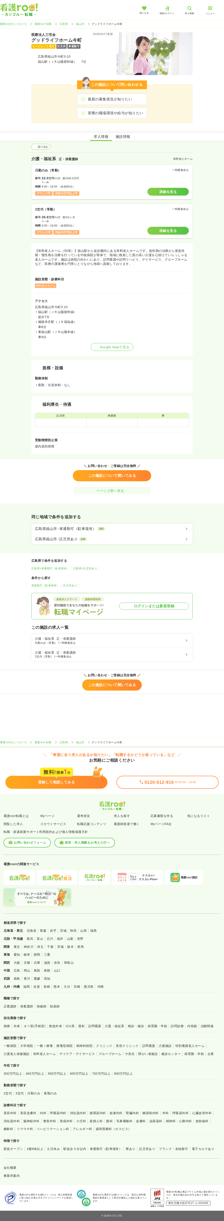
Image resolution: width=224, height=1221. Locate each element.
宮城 (63, 930)
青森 (43, 930)
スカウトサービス (53, 824)
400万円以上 (35, 1073)
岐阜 (27, 954)
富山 (40, 938)
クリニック (104, 1046)
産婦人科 (96, 1121)
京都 (27, 962)
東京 (17, 947)
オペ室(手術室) (34, 1026)
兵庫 (37, 962)
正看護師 (10, 1006)
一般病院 (10, 1046)
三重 (47, 954)
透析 (81, 1026)
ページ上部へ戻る (112, 491)
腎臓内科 (132, 1113)
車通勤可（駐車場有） (45, 585)
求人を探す (122, 816)
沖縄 (100, 986)
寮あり (130, 1149)
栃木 (70, 947)
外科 (165, 1113)
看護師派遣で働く (127, 824)
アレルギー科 (82, 1129)
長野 (80, 938)
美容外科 (10, 1113)
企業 (210, 1054)
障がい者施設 (148, 1054)
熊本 (57, 986)
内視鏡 (192, 1026)
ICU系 (70, 1026)
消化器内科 (78, 1113)
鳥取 (37, 970)
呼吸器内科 (58, 1113)
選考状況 (83, 816)
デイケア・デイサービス (77, 1054)
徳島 (17, 978)
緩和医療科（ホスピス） (113, 1129)
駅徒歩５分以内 (74, 1149)
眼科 (109, 1121)
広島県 (64, 24)
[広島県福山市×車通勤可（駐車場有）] (112, 529)
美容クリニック (127, 1046)
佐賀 (36, 986)
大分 (67, 986)
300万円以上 (13, 1073)
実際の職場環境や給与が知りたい (115, 113)
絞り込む (41, 147)
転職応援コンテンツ (91, 824)
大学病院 (26, 1046)
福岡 (26, 986)
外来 (17, 1026)
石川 (50, 938)
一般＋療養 (45, 1046)
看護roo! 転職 (43, 24)
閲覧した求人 (13, 824)
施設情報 (123, 136)
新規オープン (13, 1149)
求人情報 (101, 136)
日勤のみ (33, 1093)
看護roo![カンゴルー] (13, 24)
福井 (60, 938)
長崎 (46, 986)
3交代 (19, 1093)
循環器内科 (98, 1113)
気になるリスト (198, 816)
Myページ (47, 816)
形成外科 (66, 1121)
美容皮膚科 (28, 1113)
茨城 (60, 947)
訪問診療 (177, 1026)
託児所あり (70, 585)
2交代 (8, 1093)
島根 (47, 970)
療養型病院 (64, 1046)
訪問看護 (94, 1026)
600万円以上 (79, 1073)
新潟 (30, 938)
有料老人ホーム (44, 1054)
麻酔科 (8, 1129)
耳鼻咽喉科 (124, 1121)
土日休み (53, 1149)
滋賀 (47, 962)
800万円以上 (123, 1073)
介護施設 (165, 1046)
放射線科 (202, 1121)
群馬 (80, 947)
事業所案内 (12, 1176)
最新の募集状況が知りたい (110, 99)
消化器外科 (12, 1121)
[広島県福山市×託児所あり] (112, 539)
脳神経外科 (31, 1121)
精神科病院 (84, 1046)
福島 (93, 930)
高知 (47, 978)
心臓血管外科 (202, 1113)
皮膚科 (141, 1121)
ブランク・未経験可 (173, 1149)
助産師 (55, 1006)
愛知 (17, 954)
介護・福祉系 (114, 1026)
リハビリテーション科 (53, 1129)
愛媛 (37, 978)
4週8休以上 (35, 1149)
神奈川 (28, 947)
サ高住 (130, 1054)
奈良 (57, 962)
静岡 (37, 954)
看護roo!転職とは (16, 816)
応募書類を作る (162, 816)
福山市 (80, 24)
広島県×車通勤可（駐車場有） (50, 568)
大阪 (17, 962)
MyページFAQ (161, 824)
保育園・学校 (157, 1026)
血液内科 (116, 1113)
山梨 (70, 938)
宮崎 (77, 986)
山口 (57, 970)
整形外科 (49, 1121)
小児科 (81, 1121)
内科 (43, 1113)
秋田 (73, 930)
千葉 (50, 947)
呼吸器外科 (180, 1113)
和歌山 (69, 962)
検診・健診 (136, 1026)
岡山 (27, 970)
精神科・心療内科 (179, 1121)
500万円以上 (57, 1073)
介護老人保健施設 (17, 1054)
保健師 (41, 1006)
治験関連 (207, 1026)
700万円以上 (101, 1073)
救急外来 (55, 1026)
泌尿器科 (155, 1121)
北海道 (31, 930)
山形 (83, 930)
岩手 (53, 930)
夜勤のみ (50, 1093)
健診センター (171, 1054)
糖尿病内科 (150, 1113)
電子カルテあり (203, 1149)
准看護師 (26, 1006)
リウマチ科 (25, 1129)
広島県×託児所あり (85, 568)
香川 (27, 978)
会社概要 (10, 1167)
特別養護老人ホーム (190, 1046)
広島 (17, 970)
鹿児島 (88, 986)
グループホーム (110, 1054)
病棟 (7, 1026)
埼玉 (40, 947)
